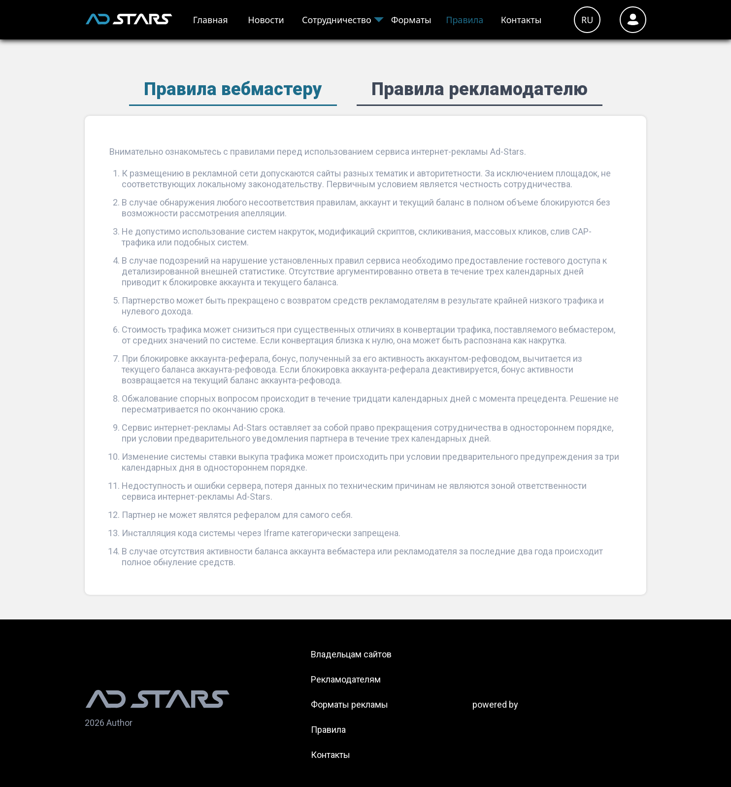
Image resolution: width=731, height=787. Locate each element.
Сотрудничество (336, 20)
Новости (266, 20)
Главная (210, 20)
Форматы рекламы (349, 704)
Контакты (521, 20)
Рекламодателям (346, 679)
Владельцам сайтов (351, 654)
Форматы (411, 20)
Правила (464, 20)
